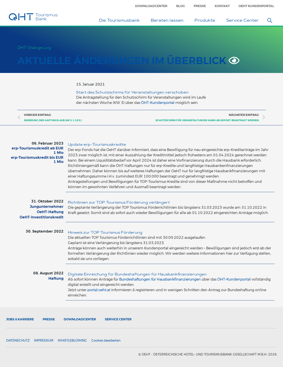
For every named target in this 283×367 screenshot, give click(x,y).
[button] (269, 20)
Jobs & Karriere (20, 319)
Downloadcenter (151, 6)
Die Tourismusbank (120, 21)
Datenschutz (18, 340)
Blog (180, 6)
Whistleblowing (72, 340)
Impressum (43, 340)
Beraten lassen (168, 21)
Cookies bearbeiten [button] (105, 340)
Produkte (206, 21)
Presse (200, 6)
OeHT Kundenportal (256, 6)
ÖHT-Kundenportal (157, 103)
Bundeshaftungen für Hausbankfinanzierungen (160, 279)
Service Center (243, 21)
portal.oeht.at (98, 290)
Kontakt (222, 6)
